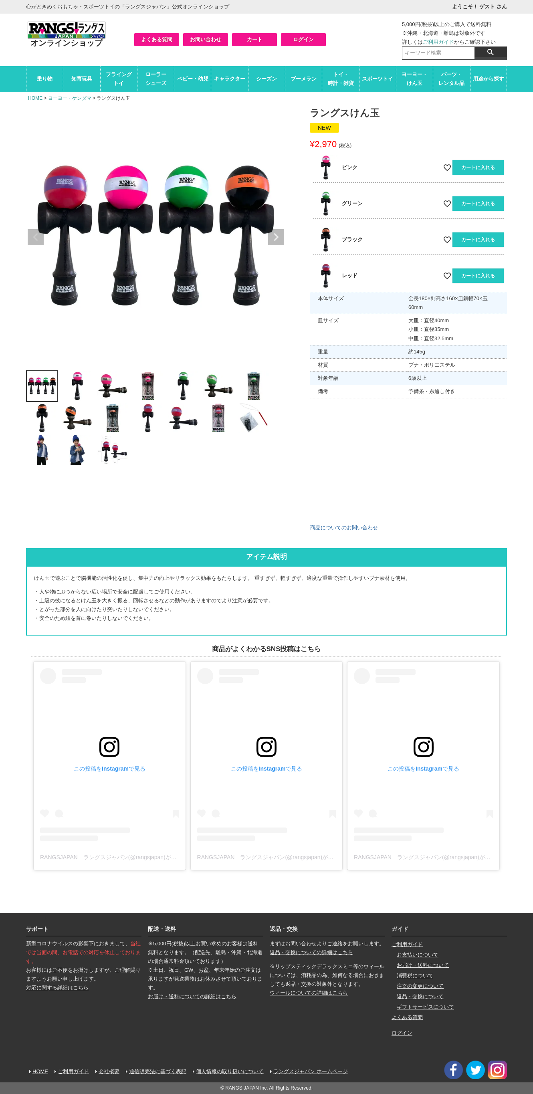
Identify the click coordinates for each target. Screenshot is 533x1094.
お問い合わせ (205, 39)
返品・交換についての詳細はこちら (311, 952)
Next (276, 237)
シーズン (266, 79)
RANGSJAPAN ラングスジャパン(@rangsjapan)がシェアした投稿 (125, 857)
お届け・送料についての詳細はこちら (192, 996)
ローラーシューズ (155, 78)
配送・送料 (162, 929)
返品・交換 (284, 929)
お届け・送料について (423, 965)
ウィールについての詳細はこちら (309, 993)
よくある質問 (156, 39)
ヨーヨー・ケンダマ (69, 98)
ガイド (400, 929)
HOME (35, 98)
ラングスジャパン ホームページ (310, 1071)
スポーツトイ (377, 79)
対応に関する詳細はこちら (57, 988)
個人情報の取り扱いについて (230, 1071)
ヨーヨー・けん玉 (415, 78)
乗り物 (44, 79)
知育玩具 (81, 79)
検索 (490, 52)
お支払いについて (417, 955)
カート (254, 39)
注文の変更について (420, 986)
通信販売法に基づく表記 (157, 1071)
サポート (37, 929)
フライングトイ (119, 78)
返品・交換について (420, 996)
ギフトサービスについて (425, 1007)
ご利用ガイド (438, 42)
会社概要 (109, 1071)
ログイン (303, 39)
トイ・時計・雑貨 (341, 78)
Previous (36, 237)
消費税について (415, 976)
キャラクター (229, 79)
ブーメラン (304, 79)
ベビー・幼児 (192, 79)
